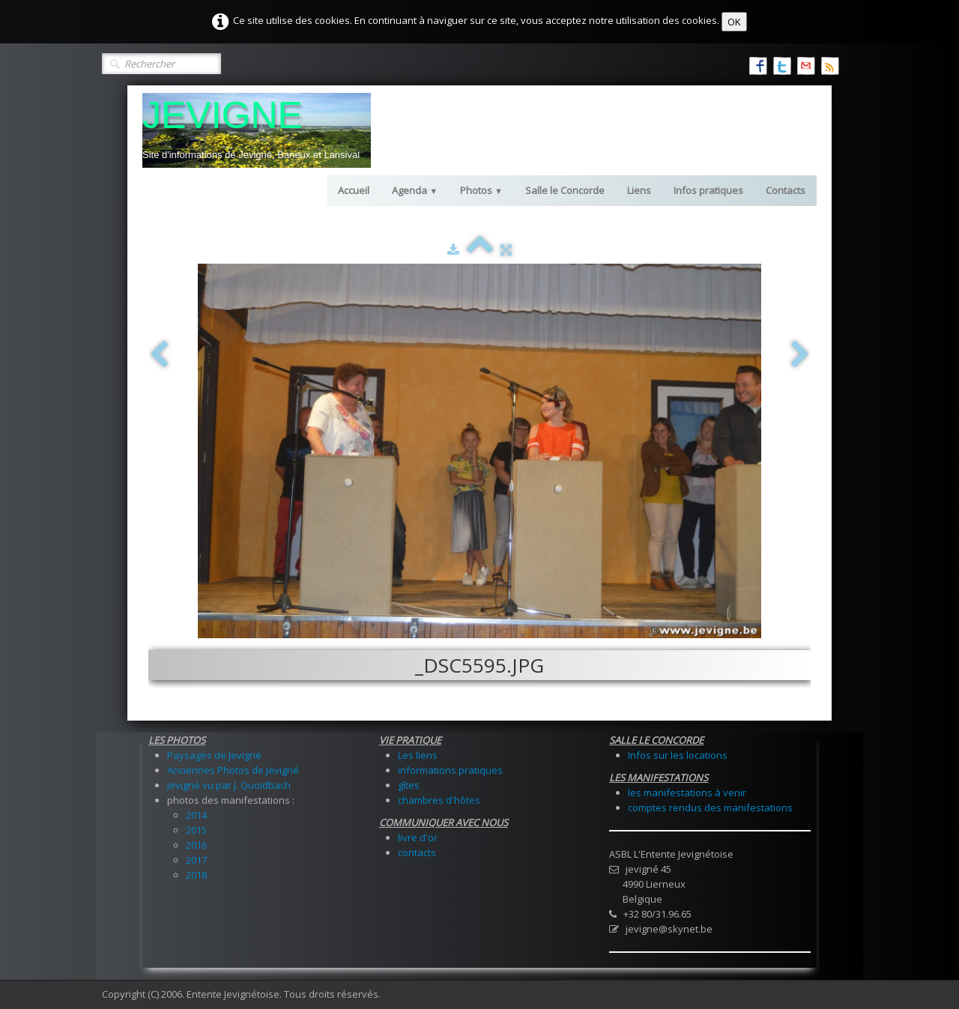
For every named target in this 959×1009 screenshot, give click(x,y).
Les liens (418, 755)
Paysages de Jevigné (214, 755)
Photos (481, 190)
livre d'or (418, 837)
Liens (639, 190)
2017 (196, 860)
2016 (196, 845)
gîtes (409, 785)
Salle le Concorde (565, 190)
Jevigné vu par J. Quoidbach (229, 785)
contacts (417, 852)
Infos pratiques (708, 190)
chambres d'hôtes (439, 800)
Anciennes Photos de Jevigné (233, 770)
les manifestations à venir (687, 792)
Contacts (785, 190)
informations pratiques (450, 770)
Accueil (353, 190)
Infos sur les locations (677, 755)
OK (734, 21)
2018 (196, 875)
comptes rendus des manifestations (710, 807)
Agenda (415, 190)
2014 (196, 815)
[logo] (256, 130)
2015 (196, 830)
